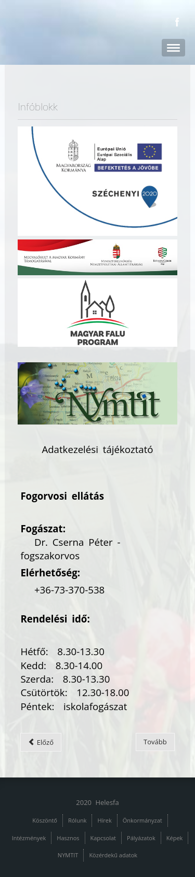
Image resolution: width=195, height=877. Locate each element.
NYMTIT (68, 855)
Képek (174, 838)
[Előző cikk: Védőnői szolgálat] (40, 742)
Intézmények (29, 838)
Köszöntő (44, 820)
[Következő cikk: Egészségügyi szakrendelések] (155, 742)
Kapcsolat (103, 838)
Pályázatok (141, 838)
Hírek (104, 820)
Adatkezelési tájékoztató (97, 449)
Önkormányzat (142, 820)
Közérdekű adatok (113, 855)
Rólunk (77, 820)
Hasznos (68, 838)
